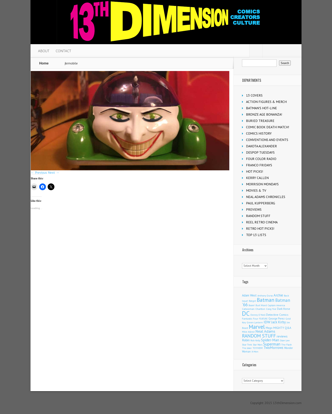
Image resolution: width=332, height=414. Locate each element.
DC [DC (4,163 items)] (246, 313)
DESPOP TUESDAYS (260, 152)
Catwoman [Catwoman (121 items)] (248, 308)
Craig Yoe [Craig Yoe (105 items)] (271, 308)
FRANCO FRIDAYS (259, 165)
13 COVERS (254, 95)
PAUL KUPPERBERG (260, 203)
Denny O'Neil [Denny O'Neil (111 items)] (257, 314)
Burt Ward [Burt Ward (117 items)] (261, 305)
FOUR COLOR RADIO (261, 159)
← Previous (39, 172)
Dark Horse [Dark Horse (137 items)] (283, 309)
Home (43, 63)
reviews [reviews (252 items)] (282, 336)
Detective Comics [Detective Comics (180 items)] (277, 315)
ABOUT (43, 51)
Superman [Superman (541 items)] (271, 344)
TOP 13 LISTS (256, 235)
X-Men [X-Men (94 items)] (255, 351)
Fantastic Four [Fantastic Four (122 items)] (250, 318)
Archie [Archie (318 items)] (278, 295)
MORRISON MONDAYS (262, 184)
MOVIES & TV (256, 190)
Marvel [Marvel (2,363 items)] (257, 326)
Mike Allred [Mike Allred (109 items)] (248, 331)
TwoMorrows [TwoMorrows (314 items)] (273, 347)
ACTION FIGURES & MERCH (266, 102)
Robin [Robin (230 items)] (246, 340)
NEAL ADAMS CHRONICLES (265, 197)
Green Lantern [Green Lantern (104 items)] (255, 322)
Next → (53, 172)
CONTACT (63, 51)
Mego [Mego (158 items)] (269, 328)
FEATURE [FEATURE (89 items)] (263, 318)
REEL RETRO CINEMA (262, 222)
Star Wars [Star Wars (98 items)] (257, 344)
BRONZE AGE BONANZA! (264, 114)
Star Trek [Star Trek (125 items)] (247, 344)
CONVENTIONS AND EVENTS (267, 140)
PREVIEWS (253, 209)
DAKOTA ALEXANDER (261, 146)
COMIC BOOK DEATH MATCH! (267, 127)
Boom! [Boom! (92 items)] (252, 305)
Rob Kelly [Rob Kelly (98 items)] (255, 340)
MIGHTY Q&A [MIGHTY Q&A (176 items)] (282, 328)
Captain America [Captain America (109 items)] (276, 305)
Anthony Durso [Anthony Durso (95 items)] (265, 295)
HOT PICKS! (254, 171)
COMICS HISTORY (259, 133)
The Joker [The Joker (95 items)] (247, 348)
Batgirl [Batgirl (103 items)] (252, 300)
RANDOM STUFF (258, 216)
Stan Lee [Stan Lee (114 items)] (285, 340)
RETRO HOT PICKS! (260, 228)
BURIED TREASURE (260, 121)
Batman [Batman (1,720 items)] (265, 299)
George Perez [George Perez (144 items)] (276, 318)
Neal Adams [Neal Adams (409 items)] (265, 331)
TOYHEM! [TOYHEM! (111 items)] (258, 348)
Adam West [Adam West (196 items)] (249, 295)
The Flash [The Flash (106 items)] (286, 344)
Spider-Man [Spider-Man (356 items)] (270, 339)
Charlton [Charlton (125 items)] (260, 308)
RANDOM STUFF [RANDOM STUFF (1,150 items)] (259, 336)
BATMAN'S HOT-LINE (261, 108)
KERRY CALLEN (257, 178)
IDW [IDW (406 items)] (267, 322)
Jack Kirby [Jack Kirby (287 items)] (278, 322)
